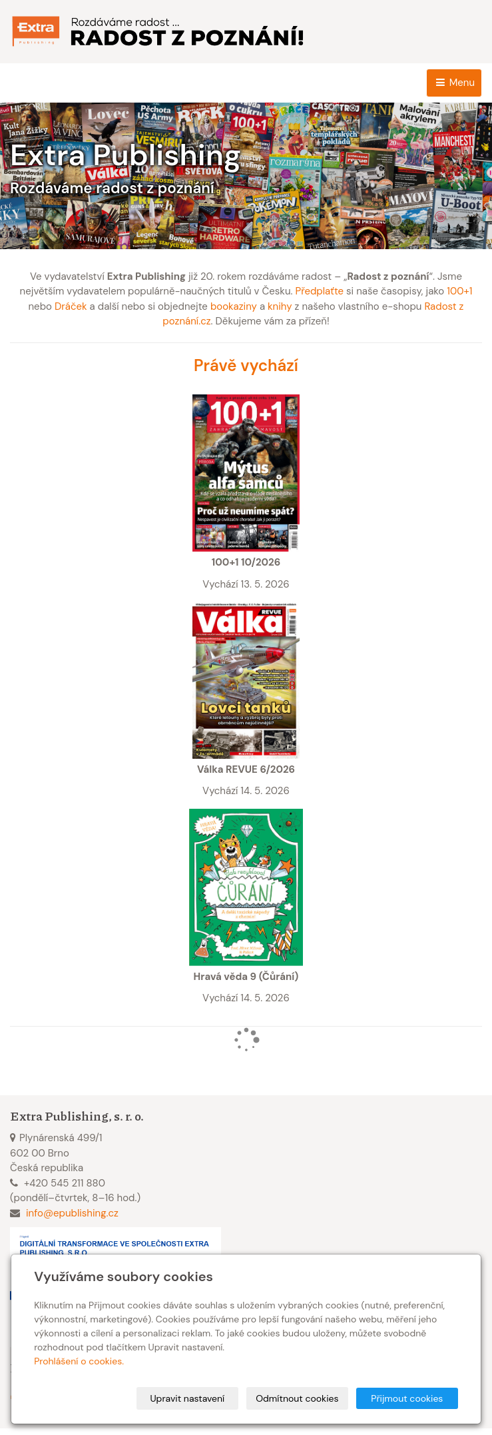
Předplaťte (319, 291)
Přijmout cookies (407, 1398)
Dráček (71, 306)
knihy (280, 306)
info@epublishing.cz (72, 1213)
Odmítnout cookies (297, 1398)
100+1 (459, 291)
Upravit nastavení (187, 1398)
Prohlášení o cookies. (79, 1361)
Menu (454, 82)
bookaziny (233, 306)
